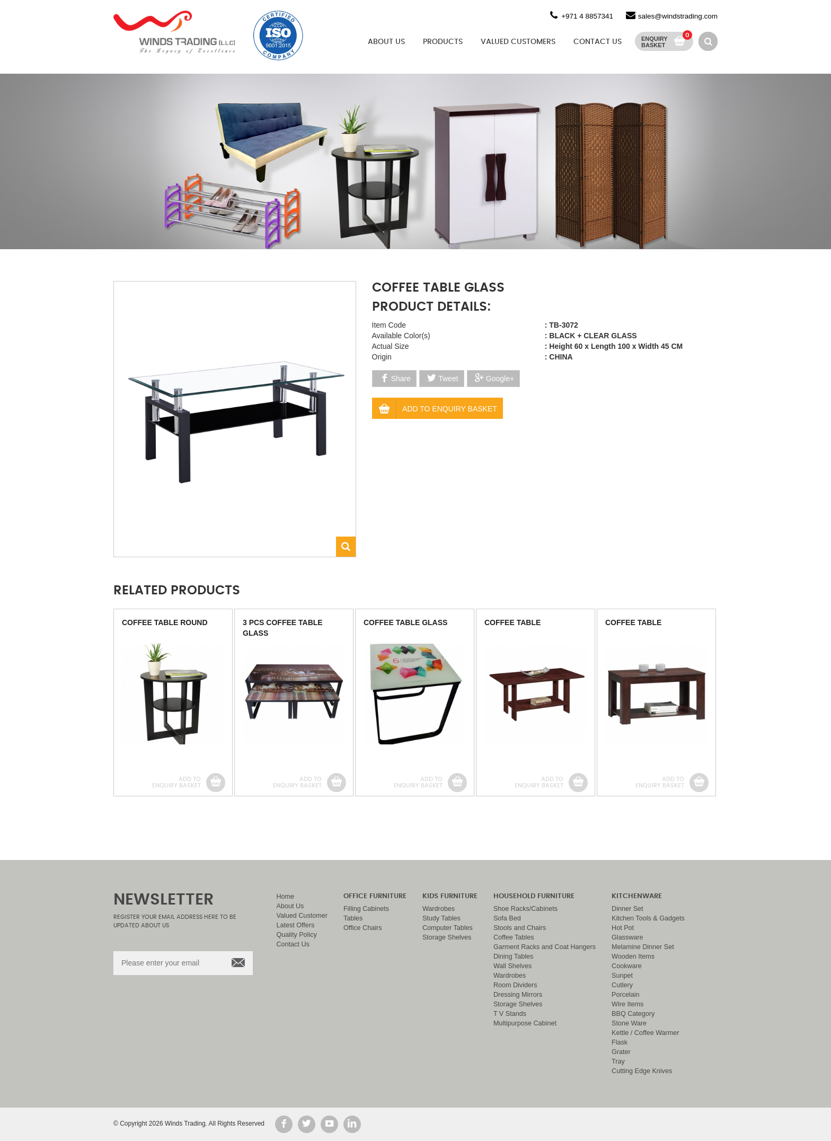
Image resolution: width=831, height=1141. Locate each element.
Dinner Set (627, 908)
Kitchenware (637, 896)
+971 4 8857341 (587, 16)
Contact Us (597, 42)
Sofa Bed (507, 918)
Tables (353, 918)
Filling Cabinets (366, 908)
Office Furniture (374, 896)
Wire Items (627, 1004)
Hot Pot (623, 928)
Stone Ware (629, 1023)
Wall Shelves (512, 966)
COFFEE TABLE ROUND (165, 622)
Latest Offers (296, 925)
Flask (619, 1042)
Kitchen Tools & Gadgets (648, 918)
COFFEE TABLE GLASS (405, 622)
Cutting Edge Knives (642, 1071)
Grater (621, 1052)
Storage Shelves (446, 937)
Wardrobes (438, 908)
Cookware (627, 966)
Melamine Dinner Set (643, 947)
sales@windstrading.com (678, 16)
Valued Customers (518, 42)
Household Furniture (533, 896)
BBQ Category (633, 1013)
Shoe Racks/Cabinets (525, 908)
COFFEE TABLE (512, 622)
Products (443, 42)
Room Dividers (515, 985)
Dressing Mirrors (517, 994)
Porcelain (626, 994)
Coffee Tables (513, 937)
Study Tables (441, 918)
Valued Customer (302, 915)
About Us (386, 42)
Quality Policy (297, 934)
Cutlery (622, 985)
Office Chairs (362, 928)
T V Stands (509, 1013)
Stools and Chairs (519, 928)
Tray (618, 1061)
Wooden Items (633, 956)
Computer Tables (447, 928)
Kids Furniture (450, 896)
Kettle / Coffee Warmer (645, 1033)
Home (286, 896)
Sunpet (622, 975)
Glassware (627, 937)
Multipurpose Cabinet (524, 1023)
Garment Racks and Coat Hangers (544, 947)
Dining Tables (513, 956)
